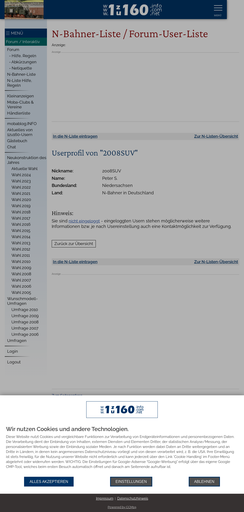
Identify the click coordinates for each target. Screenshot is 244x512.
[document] (122, 451)
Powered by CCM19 (122, 507)
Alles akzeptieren (49, 482)
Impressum (104, 498)
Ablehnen (204, 482)
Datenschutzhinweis (132, 498)
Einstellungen (131, 482)
